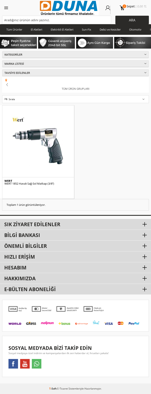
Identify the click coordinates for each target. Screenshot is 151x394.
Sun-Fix (86, 29)
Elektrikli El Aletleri (62, 29)
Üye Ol (112, 10)
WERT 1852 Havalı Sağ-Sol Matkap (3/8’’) (29, 183)
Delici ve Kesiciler (110, 29)
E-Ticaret (62, 388)
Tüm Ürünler (14, 29)
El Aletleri (36, 29)
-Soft (53, 388)
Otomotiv (135, 29)
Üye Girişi (107, 10)
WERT (8, 180)
